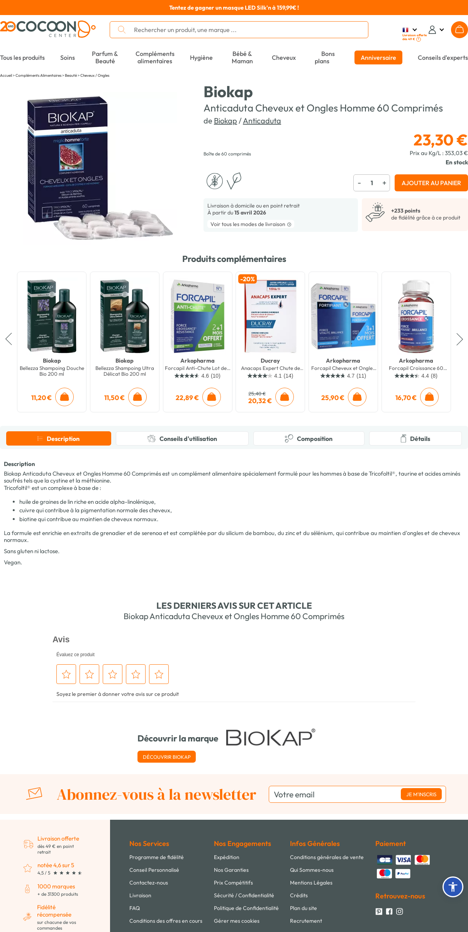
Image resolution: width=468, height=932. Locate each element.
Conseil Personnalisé (154, 869)
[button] (453, 886)
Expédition (226, 857)
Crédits (299, 895)
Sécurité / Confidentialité (244, 895)
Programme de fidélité (156, 857)
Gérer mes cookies (236, 920)
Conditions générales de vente (327, 857)
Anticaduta (262, 120)
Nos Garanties (231, 869)
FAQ (134, 908)
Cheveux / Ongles (94, 75)
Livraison (140, 895)
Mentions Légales (311, 882)
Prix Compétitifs (233, 882)
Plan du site (303, 908)
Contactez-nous (148, 882)
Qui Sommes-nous (312, 869)
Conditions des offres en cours (165, 920)
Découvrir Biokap (167, 757)
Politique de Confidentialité (246, 908)
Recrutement (306, 920)
